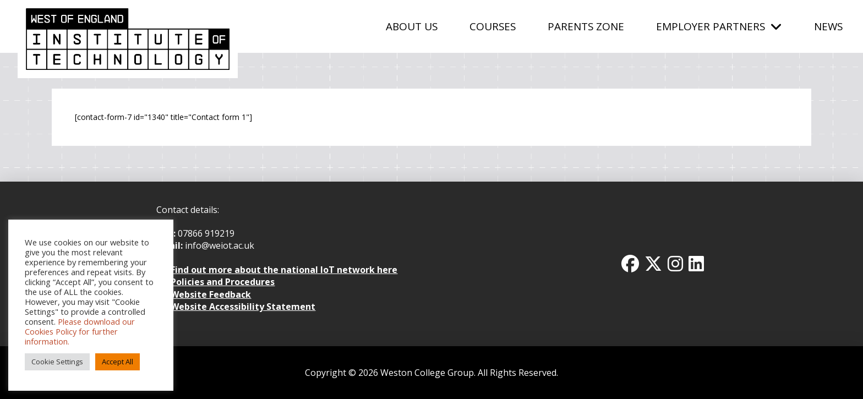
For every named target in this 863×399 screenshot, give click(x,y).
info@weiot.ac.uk (218, 245)
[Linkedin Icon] (696, 263)
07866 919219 (206, 233)
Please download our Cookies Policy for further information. (80, 331)
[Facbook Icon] (630, 263)
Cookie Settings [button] (57, 362)
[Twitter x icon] (653, 263)
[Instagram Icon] (675, 263)
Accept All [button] (117, 362)
